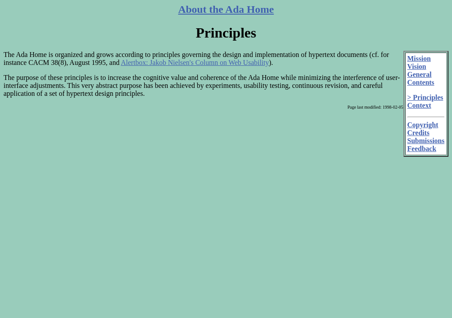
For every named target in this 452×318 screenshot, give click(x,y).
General (419, 74)
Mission (419, 58)
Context (419, 105)
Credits (418, 132)
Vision (416, 66)
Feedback (422, 148)
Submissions (426, 140)
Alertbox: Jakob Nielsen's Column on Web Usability (195, 62)
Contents (420, 82)
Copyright (422, 125)
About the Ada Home (226, 9)
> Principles (425, 97)
